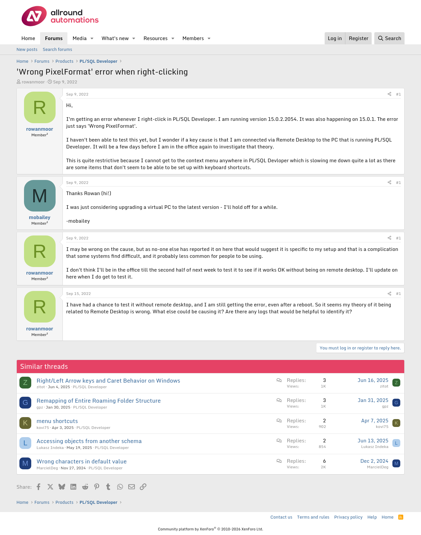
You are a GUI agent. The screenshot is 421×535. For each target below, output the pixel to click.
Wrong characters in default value (82, 461)
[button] (91, 38)
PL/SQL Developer (90, 387)
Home (28, 38)
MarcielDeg (47, 468)
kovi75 (43, 427)
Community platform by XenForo (210, 529)
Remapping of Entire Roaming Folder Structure (99, 400)
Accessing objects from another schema (89, 440)
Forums (54, 38)
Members (193, 38)
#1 (398, 94)
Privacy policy (348, 517)
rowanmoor (33, 81)
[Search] (389, 38)
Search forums (57, 49)
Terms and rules (313, 517)
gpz (40, 407)
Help (372, 517)
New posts (26, 49)
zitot (41, 387)
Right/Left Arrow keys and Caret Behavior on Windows (108, 380)
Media (79, 38)
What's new (115, 38)
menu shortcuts (57, 420)
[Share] (389, 94)
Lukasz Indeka (50, 447)
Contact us (281, 517)
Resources (155, 38)
